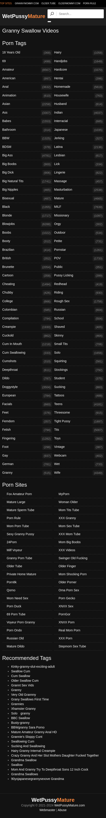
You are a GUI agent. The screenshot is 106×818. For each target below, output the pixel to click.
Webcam (79, 456)
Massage (79, 181)
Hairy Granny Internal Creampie (33, 751)
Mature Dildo (15, 646)
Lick (79, 164)
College (27, 301)
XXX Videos (67, 550)
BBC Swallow (20, 718)
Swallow (17, 765)
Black (27, 207)
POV (79, 258)
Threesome (79, 413)
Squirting (79, 361)
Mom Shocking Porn (73, 574)
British (27, 258)
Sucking (79, 387)
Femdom (27, 421)
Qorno (11, 590)
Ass (27, 113)
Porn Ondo (14, 630)
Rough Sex (79, 301)
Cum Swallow (20, 676)
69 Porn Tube (16, 614)
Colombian (27, 310)
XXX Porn (65, 638)
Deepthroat (27, 370)
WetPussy (23, 16)
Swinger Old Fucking (73, 558)
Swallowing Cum (22, 741)
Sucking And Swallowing (28, 746)
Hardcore (79, 70)
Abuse (62, 810)
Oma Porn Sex (69, 590)
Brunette (27, 267)
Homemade (79, 87)
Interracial (79, 121)
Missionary (79, 215)
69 (27, 61)
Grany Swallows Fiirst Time (30, 699)
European (27, 395)
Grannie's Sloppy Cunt (26, 736)
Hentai (79, 78)
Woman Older (68, 502)
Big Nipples (27, 190)
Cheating (27, 284)
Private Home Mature (21, 574)
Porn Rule (89, 3)
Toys (79, 438)
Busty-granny (20, 722)
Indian (79, 113)
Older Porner (68, 582)
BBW (27, 138)
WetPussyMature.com (69, 805)
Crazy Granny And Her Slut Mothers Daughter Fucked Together (55, 755)
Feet (27, 413)
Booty (27, 241)
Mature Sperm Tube (20, 510)
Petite (79, 241)
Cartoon (27, 275)
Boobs (27, 233)
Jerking (79, 138)
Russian (79, 310)
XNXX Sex (66, 606)
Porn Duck (14, 606)
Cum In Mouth (27, 344)
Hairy (79, 52)
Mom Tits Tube (69, 510)
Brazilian (27, 250)
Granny (27, 473)
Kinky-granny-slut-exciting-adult (33, 666)
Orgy (79, 224)
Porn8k (12, 582)
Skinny (79, 336)
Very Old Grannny (23, 694)
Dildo (27, 378)
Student (79, 378)
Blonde (27, 215)
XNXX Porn (67, 622)
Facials (27, 404)
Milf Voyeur (14, 550)
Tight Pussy (79, 421)
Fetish (27, 430)
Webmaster (47, 810)
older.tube (48, 3)
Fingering (27, 438)
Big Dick (27, 172)
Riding (79, 293)
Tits (79, 430)
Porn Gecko (67, 598)
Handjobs (79, 61)
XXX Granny (67, 518)
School (79, 318)
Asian (27, 104)
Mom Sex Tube (69, 526)
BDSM (27, 147)
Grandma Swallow (24, 760)
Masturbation (79, 190)
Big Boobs (27, 164)
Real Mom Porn (69, 630)
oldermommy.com (69, 3)
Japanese (79, 130)
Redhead (79, 284)
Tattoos (79, 395)
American (27, 78)
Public (79, 267)
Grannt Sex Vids (22, 685)
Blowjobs (27, 224)
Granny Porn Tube (19, 558)
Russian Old (15, 638)
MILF (79, 207)
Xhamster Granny (23, 708)
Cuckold (27, 336)
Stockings (79, 370)
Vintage (79, 447)
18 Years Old (27, 52)
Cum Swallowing (27, 353)
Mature (79, 198)
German (27, 464)
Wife (79, 473)
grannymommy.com (27, 3)
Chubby (27, 293)
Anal (27, 87)
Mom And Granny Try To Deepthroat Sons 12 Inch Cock (49, 769)
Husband (79, 104)
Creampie (27, 327)
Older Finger (67, 566)
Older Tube (14, 566)
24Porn (12, 542)
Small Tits (79, 344)
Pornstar (79, 250)
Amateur (27, 70)
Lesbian (79, 155)
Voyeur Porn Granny (21, 622)
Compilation (27, 318)
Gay (27, 456)
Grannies (17, 704)
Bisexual (27, 198)
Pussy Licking (79, 275)
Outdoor (79, 233)
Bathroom (27, 130)
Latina (79, 147)
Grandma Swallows (24, 774)
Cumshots (27, 361)
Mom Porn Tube (18, 526)
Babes (27, 121)
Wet (79, 464)
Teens (79, 404)
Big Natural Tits (27, 181)
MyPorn (64, 494)
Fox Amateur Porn (19, 494)
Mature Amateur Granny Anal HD (34, 732)
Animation (27, 95)
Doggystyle (27, 387)
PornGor (65, 614)
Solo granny (20, 713)
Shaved (79, 327)
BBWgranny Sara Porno (27, 727)
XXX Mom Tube (70, 534)
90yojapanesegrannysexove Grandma (37, 779)
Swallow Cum (20, 671)
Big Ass (27, 155)
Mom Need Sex (17, 598)
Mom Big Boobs (70, 542)
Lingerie (79, 172)
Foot (27, 447)
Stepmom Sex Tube (72, 646)
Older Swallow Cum (25, 680)
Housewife (79, 95)
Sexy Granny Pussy (20, 534)
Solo (79, 353)
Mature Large (16, 502)
